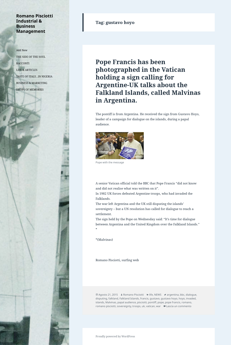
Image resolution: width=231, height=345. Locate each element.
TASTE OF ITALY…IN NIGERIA (34, 76)
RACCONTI (22, 63)
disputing (101, 298)
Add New (21, 50)
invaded (191, 298)
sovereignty (124, 306)
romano (186, 302)
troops (136, 306)
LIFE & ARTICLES (26, 70)
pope (161, 302)
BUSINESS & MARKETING (31, 83)
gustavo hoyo (169, 298)
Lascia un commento (178, 306)
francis (144, 298)
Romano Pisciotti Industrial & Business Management (34, 23)
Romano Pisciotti (133, 294)
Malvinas (110, 302)
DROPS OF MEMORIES (30, 89)
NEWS (157, 294)
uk (143, 306)
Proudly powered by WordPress (115, 336)
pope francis (172, 302)
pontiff (152, 302)
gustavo (155, 298)
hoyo (182, 298)
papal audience (126, 302)
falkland (113, 298)
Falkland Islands (129, 298)
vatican (150, 306)
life (151, 294)
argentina (173, 294)
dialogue (191, 294)
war (158, 306)
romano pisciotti (106, 306)
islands (100, 302)
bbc (182, 294)
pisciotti (142, 302)
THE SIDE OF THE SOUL (30, 57)
